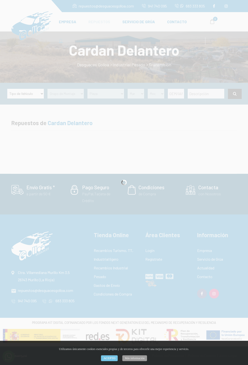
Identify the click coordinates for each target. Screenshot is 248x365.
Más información (135, 358)
